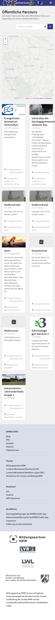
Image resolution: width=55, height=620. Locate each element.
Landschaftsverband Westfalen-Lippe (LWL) (25, 472)
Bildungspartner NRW (16, 465)
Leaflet (27, 98)
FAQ (8, 439)
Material (10, 446)
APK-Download (13, 498)
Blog (8, 436)
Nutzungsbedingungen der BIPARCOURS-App (26, 514)
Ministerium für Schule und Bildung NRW (24, 476)
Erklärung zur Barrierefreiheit (19, 524)
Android (9, 494)
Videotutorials (12, 450)
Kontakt (9, 443)
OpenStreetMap (38, 98)
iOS (7, 491)
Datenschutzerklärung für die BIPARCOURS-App (27, 517)
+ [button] (5, 38)
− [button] (5, 42)
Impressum (11, 520)
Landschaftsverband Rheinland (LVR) (22, 469)
